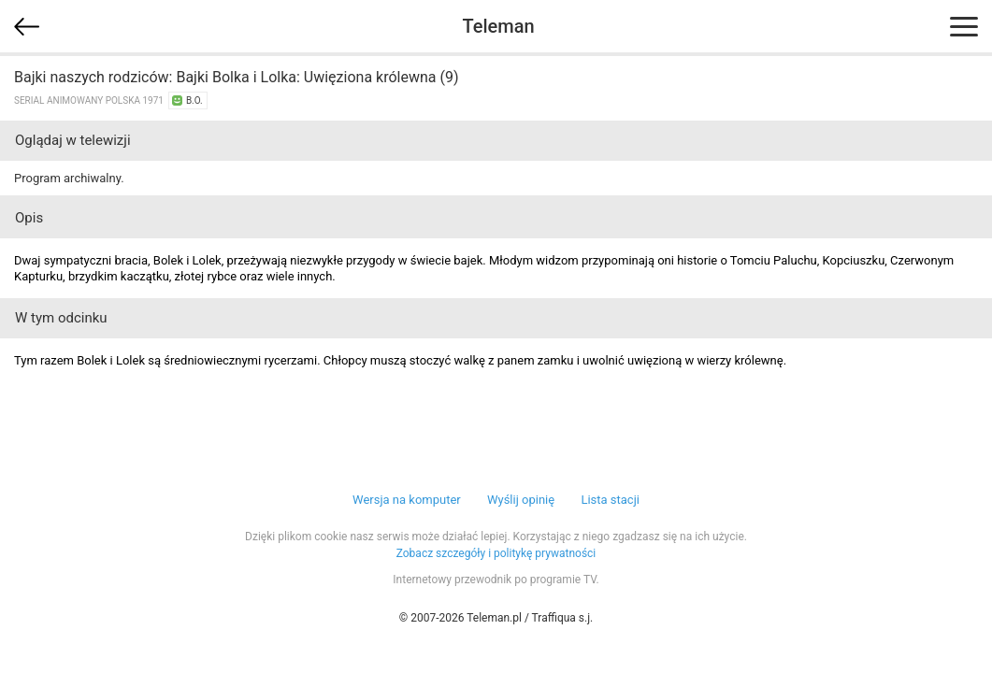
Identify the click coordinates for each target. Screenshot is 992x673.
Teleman (498, 26)
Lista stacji (610, 500)
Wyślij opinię (520, 500)
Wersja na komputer (406, 500)
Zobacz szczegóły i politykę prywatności (496, 553)
